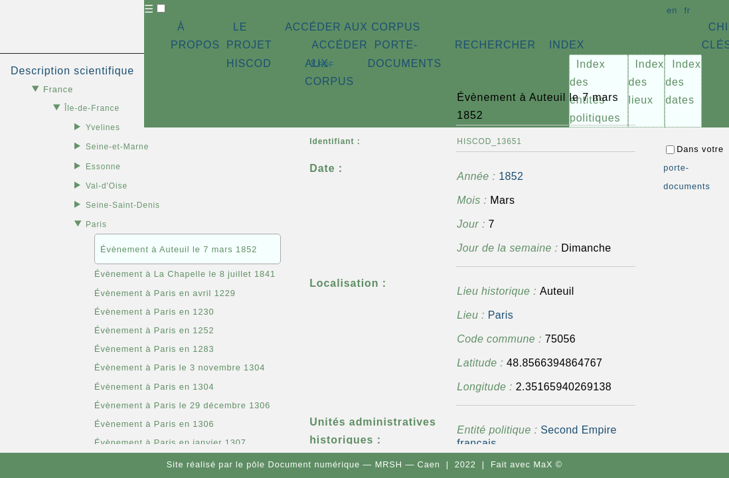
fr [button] (687, 10)
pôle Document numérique (303, 464)
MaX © (547, 464)
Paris (500, 315)
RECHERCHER (495, 44)
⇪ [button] (321, 63)
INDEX (566, 44)
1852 (511, 176)
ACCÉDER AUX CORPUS (352, 27)
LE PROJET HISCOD (249, 44)
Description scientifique (72, 70)
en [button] (672, 10)
